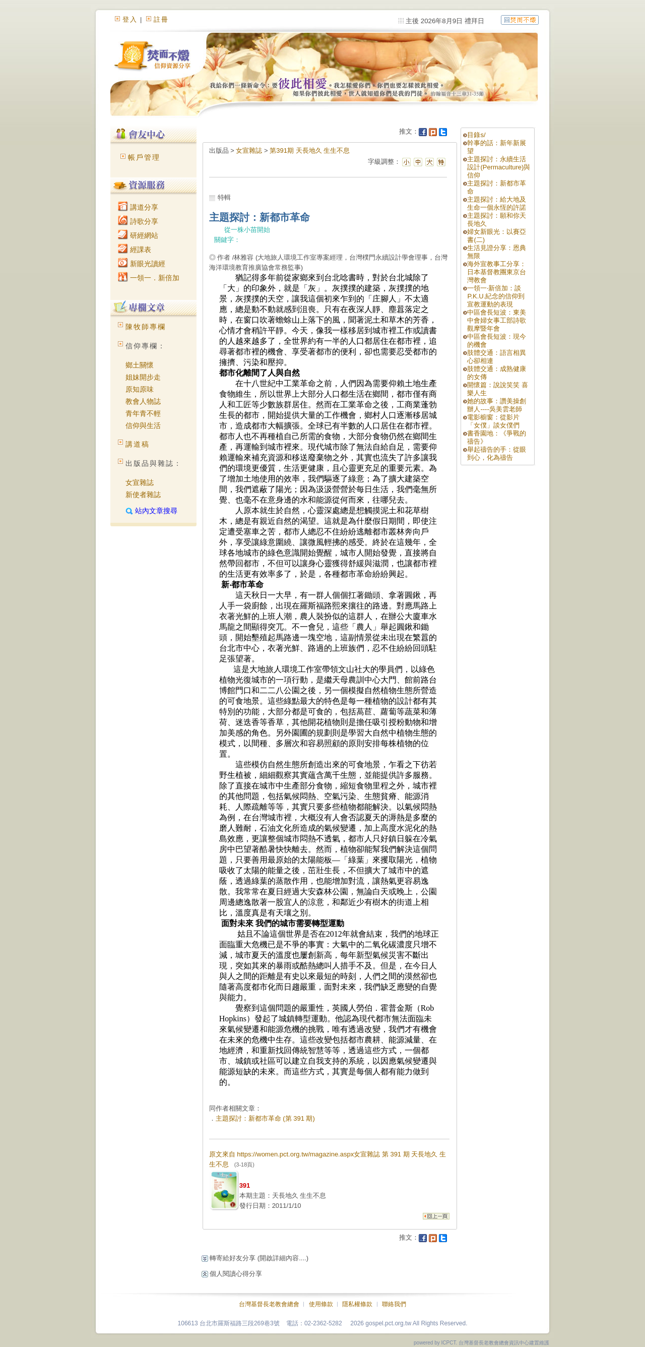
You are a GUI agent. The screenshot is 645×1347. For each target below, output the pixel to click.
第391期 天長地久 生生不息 (310, 150)
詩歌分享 (138, 221)
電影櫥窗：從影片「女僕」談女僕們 (493, 421)
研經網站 (138, 235)
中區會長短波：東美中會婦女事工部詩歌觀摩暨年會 (496, 320)
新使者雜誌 (143, 495)
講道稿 (137, 444)
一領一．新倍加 (148, 278)
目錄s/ (476, 135)
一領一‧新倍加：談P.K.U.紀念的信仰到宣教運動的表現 (496, 296)
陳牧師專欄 (145, 327)
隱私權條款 (357, 1304)
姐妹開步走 (143, 377)
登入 (130, 19)
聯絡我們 (394, 1304)
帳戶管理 (144, 157)
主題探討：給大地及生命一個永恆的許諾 (496, 203)
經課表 (134, 250)
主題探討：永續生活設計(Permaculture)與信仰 (498, 167)
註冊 (161, 19)
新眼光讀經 (141, 264)
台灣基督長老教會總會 (269, 1304)
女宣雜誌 (139, 482)
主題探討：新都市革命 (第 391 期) (265, 1118)
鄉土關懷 (139, 365)
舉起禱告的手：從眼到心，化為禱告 (496, 453)
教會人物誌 (143, 401)
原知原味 (139, 389)
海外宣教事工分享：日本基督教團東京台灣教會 (496, 272)
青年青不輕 (143, 413)
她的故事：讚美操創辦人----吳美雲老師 (496, 405)
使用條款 (321, 1304)
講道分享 (138, 207)
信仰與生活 (143, 425)
